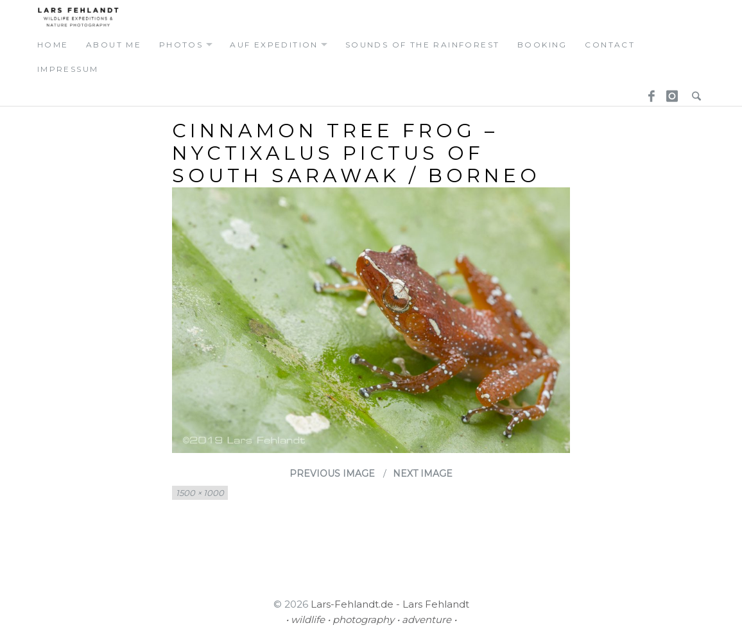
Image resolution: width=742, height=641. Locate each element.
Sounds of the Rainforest (422, 44)
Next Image (423, 473)
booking (542, 44)
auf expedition (274, 44)
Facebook (647, 93)
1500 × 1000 (200, 493)
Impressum (68, 69)
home (53, 44)
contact (610, 44)
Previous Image (332, 473)
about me (113, 44)
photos (181, 44)
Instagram (670, 93)
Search (693, 93)
